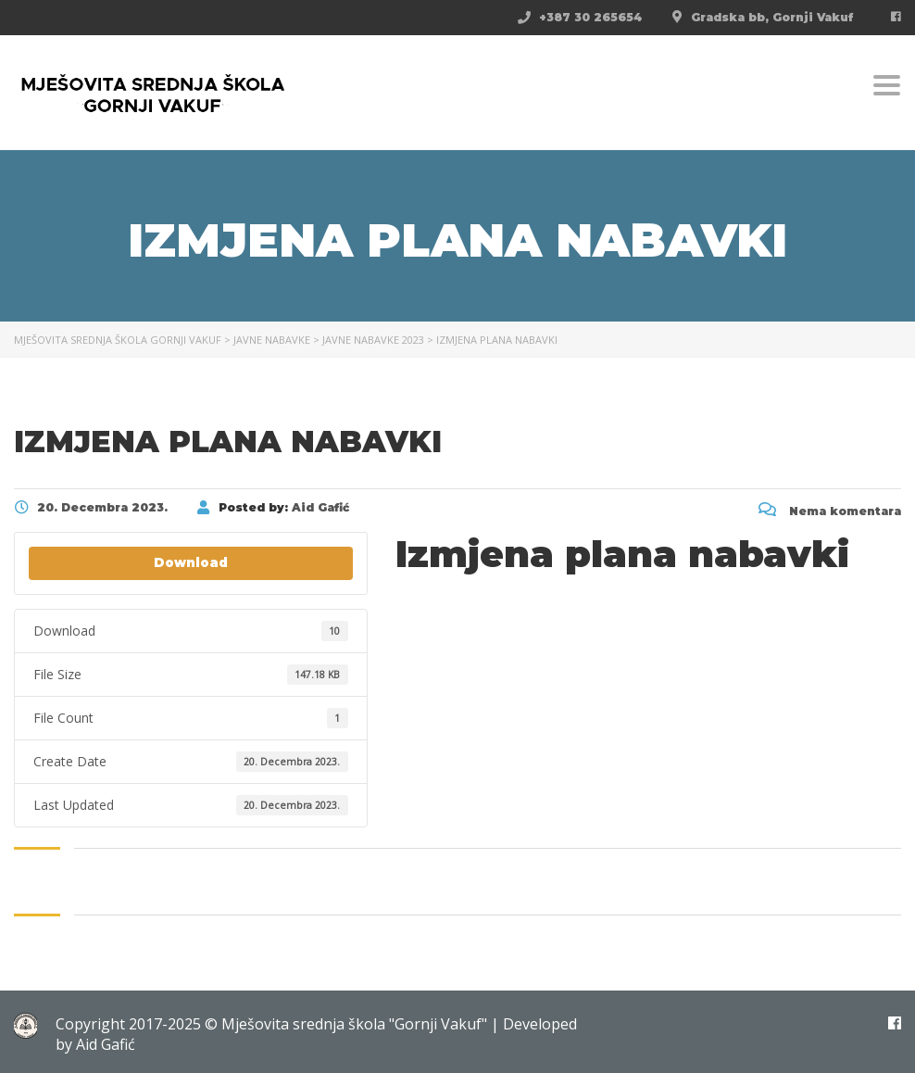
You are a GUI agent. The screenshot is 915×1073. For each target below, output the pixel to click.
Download (191, 562)
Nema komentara (829, 511)
